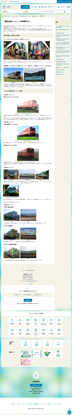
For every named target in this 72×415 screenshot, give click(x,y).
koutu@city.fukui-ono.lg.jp (32, 280)
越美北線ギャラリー (60, 71)
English (13, 1)
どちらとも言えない (27, 294)
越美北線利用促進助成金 (61, 61)
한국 (16, 1)
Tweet (31, 283)
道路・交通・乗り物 (23, 16)
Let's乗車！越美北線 (60, 69)
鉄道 (30, 16)
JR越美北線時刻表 (59, 59)
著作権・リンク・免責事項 (27, 403)
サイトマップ (4, 1)
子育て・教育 (34, 7)
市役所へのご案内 (36, 385)
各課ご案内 (13, 403)
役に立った (18, 294)
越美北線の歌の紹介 (60, 33)
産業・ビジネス (61, 7)
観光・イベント (52, 7)
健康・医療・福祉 (43, 7)
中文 (19, 1)
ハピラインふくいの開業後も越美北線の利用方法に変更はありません (62, 44)
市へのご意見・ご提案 (36, 393)
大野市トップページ (7, 16)
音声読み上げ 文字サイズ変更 (65, 1)
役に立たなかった (38, 294)
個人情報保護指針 (36, 403)
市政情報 (68, 7)
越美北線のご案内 (59, 74)
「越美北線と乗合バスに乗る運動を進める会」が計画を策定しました (62, 52)
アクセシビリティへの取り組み (46, 403)
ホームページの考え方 (57, 403)
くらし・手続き (25, 7)
